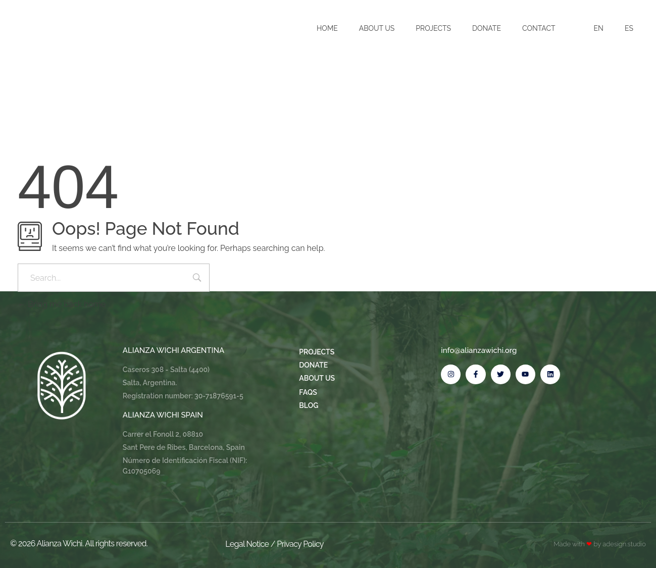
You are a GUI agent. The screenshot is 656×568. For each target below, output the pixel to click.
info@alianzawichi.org (479, 350)
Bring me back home (62, 304)
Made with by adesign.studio (599, 544)
